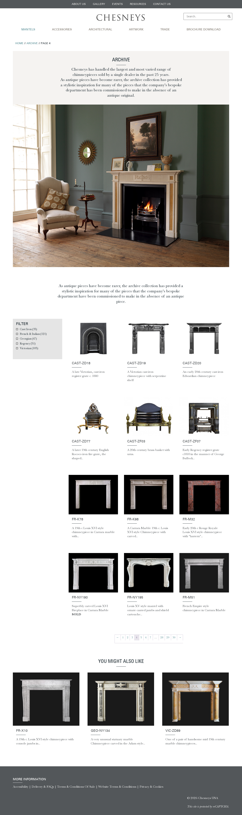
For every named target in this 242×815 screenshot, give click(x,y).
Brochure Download (204, 29)
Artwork (136, 29)
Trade (165, 29)
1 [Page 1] (123, 637)
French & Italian (33, 334)
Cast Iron (28, 329)
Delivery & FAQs (43, 786)
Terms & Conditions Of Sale (76, 786)
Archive (32, 43)
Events (117, 4)
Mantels (28, 29)
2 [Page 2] (127, 637)
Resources (138, 4)
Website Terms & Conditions (117, 786)
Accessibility (20, 786)
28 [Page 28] (161, 637)
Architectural (100, 29)
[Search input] (206, 16)
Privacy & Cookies (151, 786)
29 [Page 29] (167, 637)
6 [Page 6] (146, 637)
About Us (79, 4)
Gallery (99, 4)
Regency (28, 343)
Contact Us (162, 4)
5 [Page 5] (141, 637)
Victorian (29, 348)
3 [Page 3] (132, 637)
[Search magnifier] (229, 16)
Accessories (62, 29)
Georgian (28, 338)
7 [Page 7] (150, 637)
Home (19, 43)
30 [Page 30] (173, 637)
